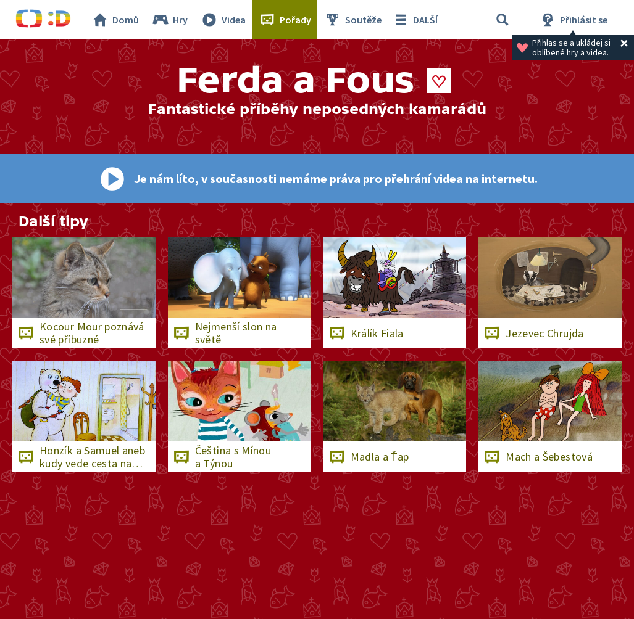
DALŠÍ (414, 19)
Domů (115, 19)
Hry (169, 19)
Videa (223, 19)
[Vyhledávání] (502, 19)
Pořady (284, 19)
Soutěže (352, 19)
